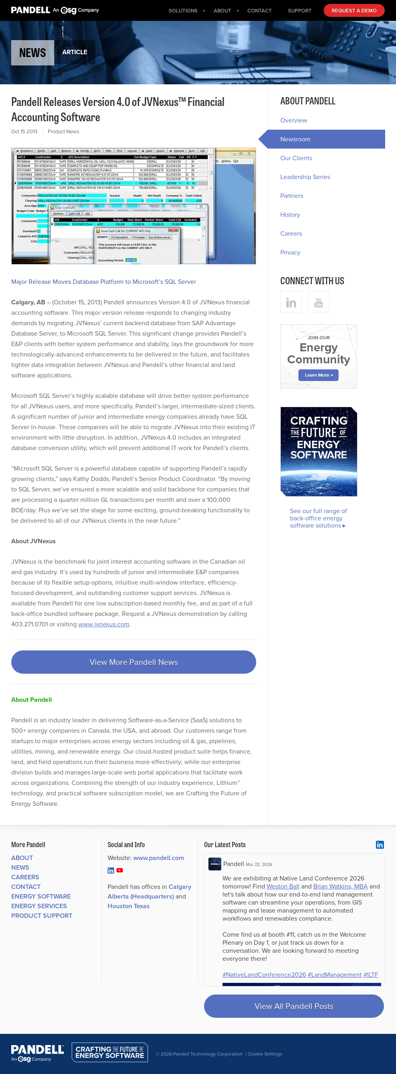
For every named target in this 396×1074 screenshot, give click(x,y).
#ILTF (370, 974)
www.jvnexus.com (103, 624)
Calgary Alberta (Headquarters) (149, 891)
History (290, 214)
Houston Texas (129, 906)
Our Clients (296, 158)
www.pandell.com (158, 857)
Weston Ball (283, 886)
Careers (291, 233)
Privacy (290, 252)
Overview (293, 120)
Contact (26, 886)
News (20, 867)
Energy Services (39, 906)
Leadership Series (305, 176)
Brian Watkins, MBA (340, 886)
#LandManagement (335, 974)
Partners (291, 195)
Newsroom (289, 139)
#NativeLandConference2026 (264, 974)
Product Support (41, 915)
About (22, 857)
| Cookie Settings (263, 1054)
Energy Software (41, 896)
